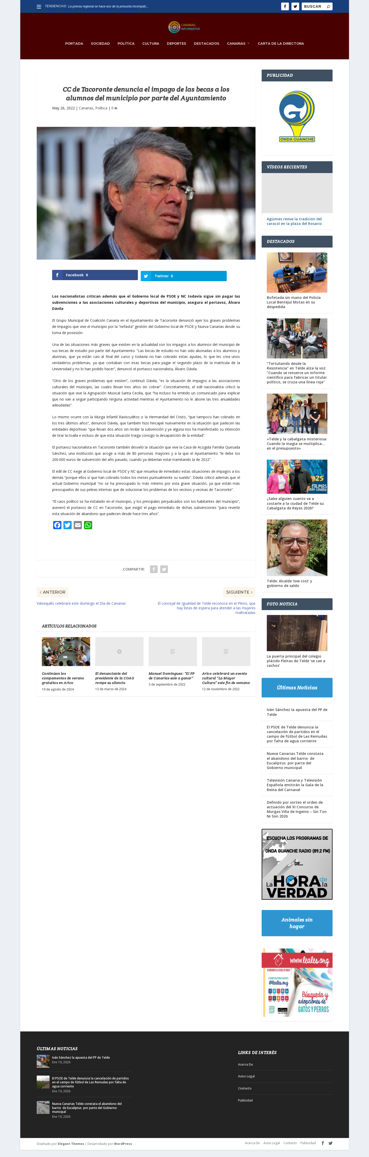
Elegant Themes (71, 1151)
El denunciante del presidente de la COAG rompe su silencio (114, 684)
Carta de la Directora (281, 51)
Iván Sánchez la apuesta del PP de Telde (297, 719)
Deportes (176, 51)
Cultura (150, 51)
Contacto (245, 1096)
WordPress (123, 1151)
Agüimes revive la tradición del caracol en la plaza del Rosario (294, 228)
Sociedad (100, 51)
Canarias (236, 51)
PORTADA (74, 51)
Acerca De (245, 1071)
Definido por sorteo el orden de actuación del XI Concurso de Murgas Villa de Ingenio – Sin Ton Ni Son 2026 (297, 816)
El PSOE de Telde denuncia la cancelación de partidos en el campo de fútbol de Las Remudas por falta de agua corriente (297, 741)
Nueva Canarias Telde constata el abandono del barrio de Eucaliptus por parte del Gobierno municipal (295, 767)
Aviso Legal (246, 1084)
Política (126, 51)
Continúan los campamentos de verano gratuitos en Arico (63, 684)
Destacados (206, 51)
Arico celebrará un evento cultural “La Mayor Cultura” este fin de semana (226, 684)
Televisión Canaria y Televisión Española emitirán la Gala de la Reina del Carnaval (295, 792)
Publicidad (245, 1107)
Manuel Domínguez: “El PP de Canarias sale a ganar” (172, 682)
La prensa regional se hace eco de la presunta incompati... (108, 6)
